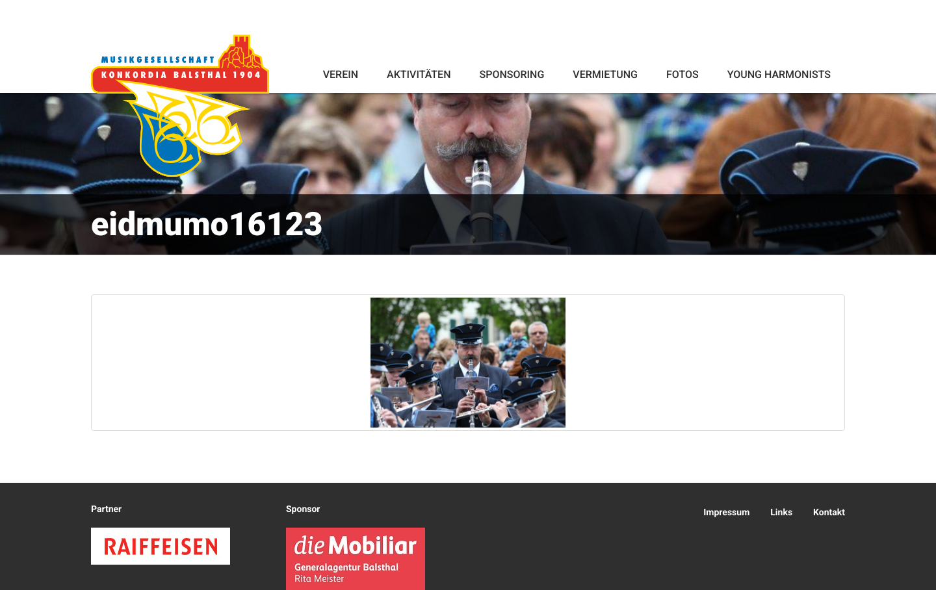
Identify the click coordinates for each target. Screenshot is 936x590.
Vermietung (605, 74)
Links (781, 512)
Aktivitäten (418, 74)
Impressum (726, 512)
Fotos (682, 74)
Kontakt (829, 512)
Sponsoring (511, 74)
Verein (340, 74)
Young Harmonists (779, 74)
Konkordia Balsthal (180, 105)
